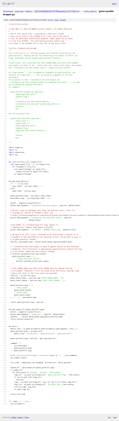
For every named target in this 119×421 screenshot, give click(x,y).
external (19, 11)
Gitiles (14, 417)
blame (62, 20)
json (115, 417)
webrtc (28, 11)
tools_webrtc (90, 11)
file (50, 20)
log (56, 20)
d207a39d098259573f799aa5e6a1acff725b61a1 (57, 11)
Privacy (20, 417)
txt (109, 417)
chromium (8, 11)
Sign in (114, 4)
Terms (26, 417)
